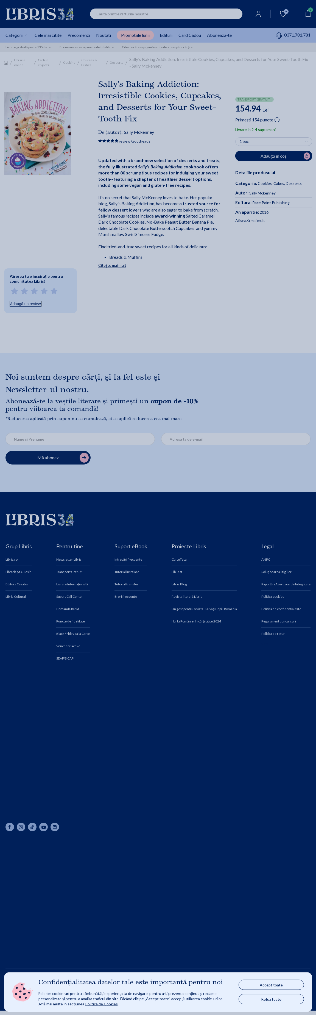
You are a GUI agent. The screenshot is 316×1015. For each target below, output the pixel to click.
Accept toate (271, 985)
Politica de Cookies (101, 1003)
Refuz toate (271, 999)
